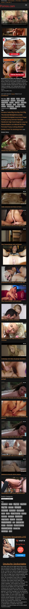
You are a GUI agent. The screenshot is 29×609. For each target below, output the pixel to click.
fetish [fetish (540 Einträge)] (20, 117)
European (13, 100)
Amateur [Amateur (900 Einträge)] (4, 112)
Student (23, 106)
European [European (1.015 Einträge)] (11, 117)
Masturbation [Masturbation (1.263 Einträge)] (6, 124)
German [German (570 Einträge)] (14, 119)
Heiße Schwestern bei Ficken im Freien (11, 206)
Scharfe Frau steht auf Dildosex (9, 150)
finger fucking (4, 102)
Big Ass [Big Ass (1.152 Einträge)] (14, 112)
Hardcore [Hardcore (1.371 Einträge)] (4, 122)
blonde (18, 98)
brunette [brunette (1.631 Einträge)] (19, 115)
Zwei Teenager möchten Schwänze (10, 319)
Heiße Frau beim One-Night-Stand (10, 169)
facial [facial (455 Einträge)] (17, 117)
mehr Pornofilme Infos (6, 90)
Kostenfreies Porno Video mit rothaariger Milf (13, 282)
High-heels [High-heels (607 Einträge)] (12, 122)
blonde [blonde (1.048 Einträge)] (6, 115)
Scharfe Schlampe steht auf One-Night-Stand (13, 225)
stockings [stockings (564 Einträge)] (16, 129)
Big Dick (13, 98)
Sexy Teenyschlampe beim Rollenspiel (11, 301)
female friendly (20, 100)
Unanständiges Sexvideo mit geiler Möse (12, 437)
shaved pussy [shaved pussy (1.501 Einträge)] (6, 528)
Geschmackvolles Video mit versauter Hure (12, 455)
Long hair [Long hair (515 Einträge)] (24, 122)
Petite (14, 104)
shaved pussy (10, 106)
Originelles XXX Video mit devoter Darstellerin (13, 188)
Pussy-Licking (20, 104)
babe (8, 98)
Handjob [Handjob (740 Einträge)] (20, 119)
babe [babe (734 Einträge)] (9, 112)
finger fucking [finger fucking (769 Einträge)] (15, 513)
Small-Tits (17, 106)
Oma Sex (8, 2)
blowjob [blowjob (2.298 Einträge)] (13, 115)
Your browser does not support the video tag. (14, 18)
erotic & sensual (5, 100)
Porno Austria (11, 0)
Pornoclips (18, 0)
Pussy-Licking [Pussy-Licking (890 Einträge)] (12, 127)
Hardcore (17, 102)
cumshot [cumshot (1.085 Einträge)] (4, 117)
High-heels (23, 102)
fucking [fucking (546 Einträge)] (8, 119)
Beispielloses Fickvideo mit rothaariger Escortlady (14, 398)
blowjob (23, 98)
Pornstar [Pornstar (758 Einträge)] (4, 127)
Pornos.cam (7, 6)
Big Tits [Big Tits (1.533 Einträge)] (4, 507)
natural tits (9, 104)
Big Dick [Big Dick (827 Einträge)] (20, 112)
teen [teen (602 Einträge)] (20, 129)
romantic (3, 106)
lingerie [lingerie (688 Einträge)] (18, 122)
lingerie (3, 104)
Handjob (11, 102)
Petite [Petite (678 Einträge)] (24, 124)
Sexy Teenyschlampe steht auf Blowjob (11, 244)
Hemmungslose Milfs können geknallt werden (13, 493)
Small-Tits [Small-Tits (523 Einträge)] (9, 129)
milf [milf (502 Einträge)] (12, 124)
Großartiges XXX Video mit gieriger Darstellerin (13, 358)
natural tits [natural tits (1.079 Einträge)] (17, 124)
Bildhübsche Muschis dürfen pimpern (11, 474)
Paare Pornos (13, 108)
